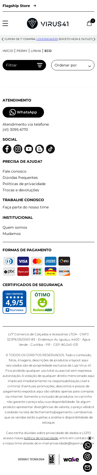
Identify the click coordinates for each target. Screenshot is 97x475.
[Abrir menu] (5, 23)
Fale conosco (14, 171)
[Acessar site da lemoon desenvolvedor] (38, 459)
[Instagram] (87, 456)
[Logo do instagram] (17, 149)
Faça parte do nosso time (26, 207)
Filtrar (24, 65)
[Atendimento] (87, 467)
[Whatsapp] (87, 445)
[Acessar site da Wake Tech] (71, 459)
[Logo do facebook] (7, 149)
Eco (47, 51)
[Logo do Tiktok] (50, 149)
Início (8, 51)
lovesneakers (47, 39)
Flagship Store (19, 5)
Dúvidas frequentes (20, 177)
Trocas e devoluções (21, 190)
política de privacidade (41, 438)
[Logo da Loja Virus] (47, 23)
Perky (22, 51)
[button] (2, 39)
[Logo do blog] (39, 149)
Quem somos (15, 227)
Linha (36, 51)
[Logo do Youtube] (28, 149)
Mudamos (12, 233)
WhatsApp (23, 112)
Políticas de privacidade (24, 183)
